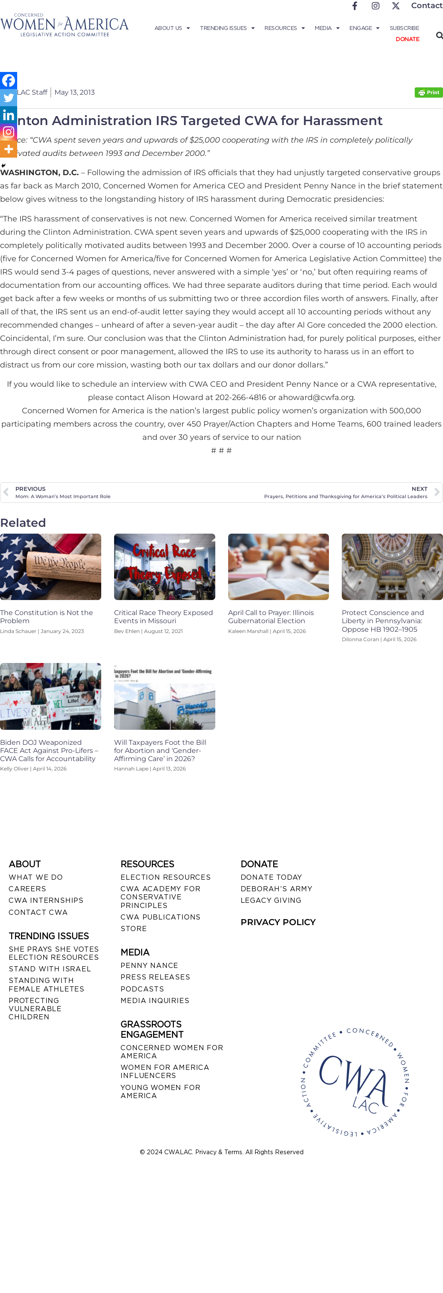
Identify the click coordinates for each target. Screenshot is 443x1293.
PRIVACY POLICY (278, 922)
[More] (8, 149)
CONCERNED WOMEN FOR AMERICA (172, 1052)
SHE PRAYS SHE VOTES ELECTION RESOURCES (54, 953)
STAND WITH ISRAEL (50, 969)
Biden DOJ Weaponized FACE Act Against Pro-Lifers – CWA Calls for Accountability (49, 750)
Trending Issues (227, 28)
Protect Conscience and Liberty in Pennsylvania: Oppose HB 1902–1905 (383, 621)
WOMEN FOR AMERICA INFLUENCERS (165, 1071)
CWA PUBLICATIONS (161, 917)
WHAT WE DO (36, 877)
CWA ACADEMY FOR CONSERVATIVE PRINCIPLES (160, 897)
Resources (284, 28)
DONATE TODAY (272, 877)
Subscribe (404, 28)
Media (327, 28)
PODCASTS (142, 989)
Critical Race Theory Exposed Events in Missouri (163, 617)
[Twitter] (8, 97)
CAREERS (27, 889)
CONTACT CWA (38, 912)
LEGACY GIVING (271, 900)
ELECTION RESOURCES (166, 877)
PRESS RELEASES (155, 977)
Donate (407, 39)
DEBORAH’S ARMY (277, 889)
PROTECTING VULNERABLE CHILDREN (35, 1009)
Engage (365, 28)
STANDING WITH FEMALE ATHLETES (46, 984)
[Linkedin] (8, 114)
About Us (172, 28)
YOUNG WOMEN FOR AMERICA (160, 1092)
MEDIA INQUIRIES (155, 1001)
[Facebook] (8, 80)
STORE (134, 929)
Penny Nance (149, 966)
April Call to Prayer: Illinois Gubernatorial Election (271, 617)
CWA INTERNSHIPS (46, 900)
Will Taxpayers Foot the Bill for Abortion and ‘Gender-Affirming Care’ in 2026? (160, 750)
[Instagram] (8, 131)
